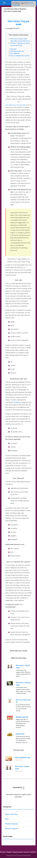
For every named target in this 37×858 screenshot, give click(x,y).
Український (17, 852)
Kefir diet (13, 49)
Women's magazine (11, 828)
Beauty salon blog (11, 814)
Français (26, 852)
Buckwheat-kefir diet (17, 51)
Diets (7, 819)
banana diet (20, 734)
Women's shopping (11, 824)
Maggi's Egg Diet (22, 717)
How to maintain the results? (20, 56)
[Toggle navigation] (4, 3)
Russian (2, 852)
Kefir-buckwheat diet (22, 757)
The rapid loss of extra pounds (15, 105)
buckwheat (17, 402)
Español (33, 852)
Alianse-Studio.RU (26, 3)
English (9, 852)
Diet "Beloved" (15, 53)
